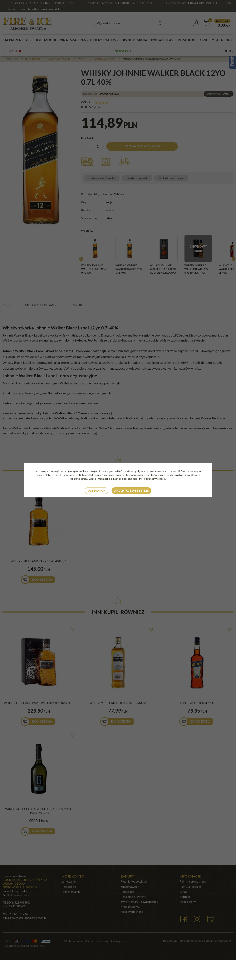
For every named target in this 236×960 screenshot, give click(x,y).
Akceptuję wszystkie (131, 490)
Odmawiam (96, 490)
